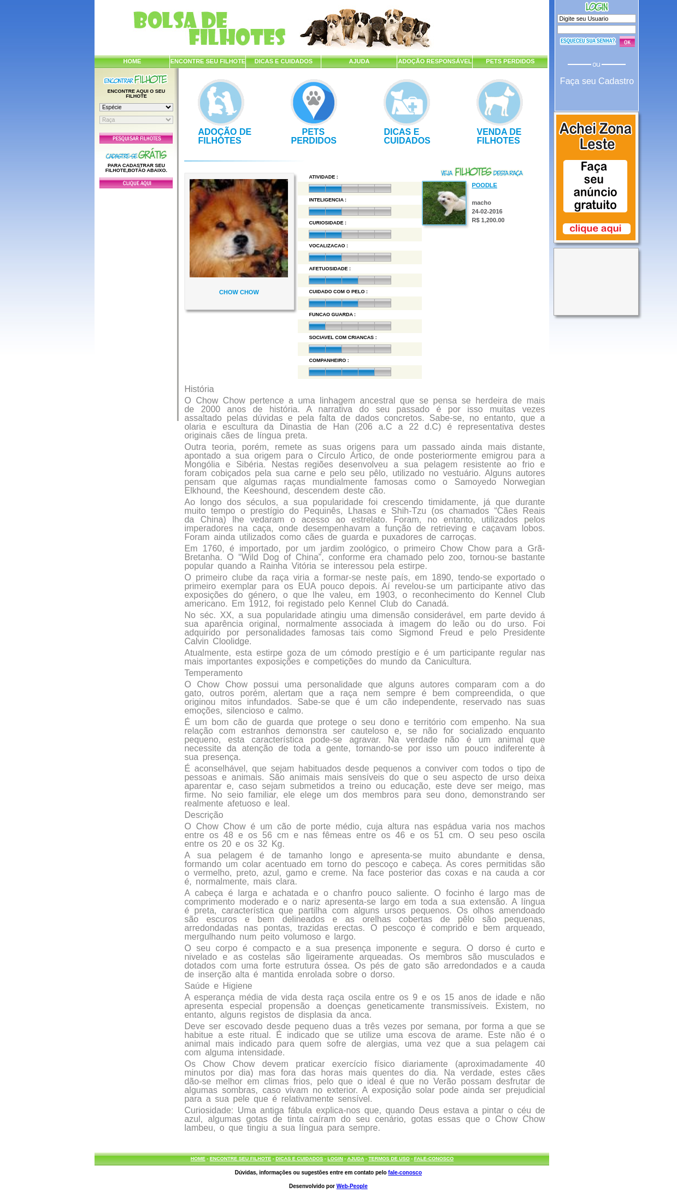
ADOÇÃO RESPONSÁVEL (435, 61)
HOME (132, 61)
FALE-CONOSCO (434, 1158)
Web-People (352, 1186)
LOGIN (335, 1158)
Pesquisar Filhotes (136, 138)
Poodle (484, 185)
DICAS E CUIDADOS (284, 61)
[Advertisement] (136, 302)
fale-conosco (405, 1173)
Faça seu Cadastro (597, 81)
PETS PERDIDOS (510, 61)
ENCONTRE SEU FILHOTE (208, 61)
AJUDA (359, 61)
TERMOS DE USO (389, 1158)
